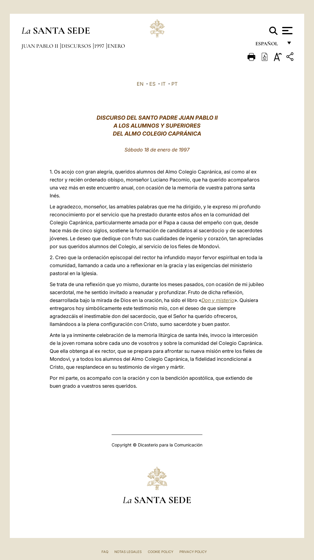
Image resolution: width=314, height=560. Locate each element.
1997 (99, 46)
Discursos (76, 46)
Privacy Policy (193, 552)
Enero (116, 46)
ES (152, 84)
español (269, 45)
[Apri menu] (287, 30)
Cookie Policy (160, 552)
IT (163, 84)
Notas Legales (128, 552)
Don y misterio (217, 300)
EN (140, 84)
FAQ (104, 552)
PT (174, 84)
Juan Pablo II (40, 46)
